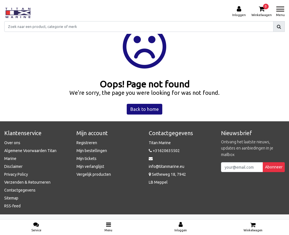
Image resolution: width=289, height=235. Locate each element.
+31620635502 (164, 150)
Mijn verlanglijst (90, 166)
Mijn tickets (86, 158)
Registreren (86, 142)
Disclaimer (13, 166)
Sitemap (11, 198)
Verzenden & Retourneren (27, 182)
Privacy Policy (16, 174)
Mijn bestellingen (91, 150)
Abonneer (274, 167)
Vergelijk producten (93, 174)
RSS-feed (12, 206)
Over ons (12, 142)
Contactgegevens (20, 190)
